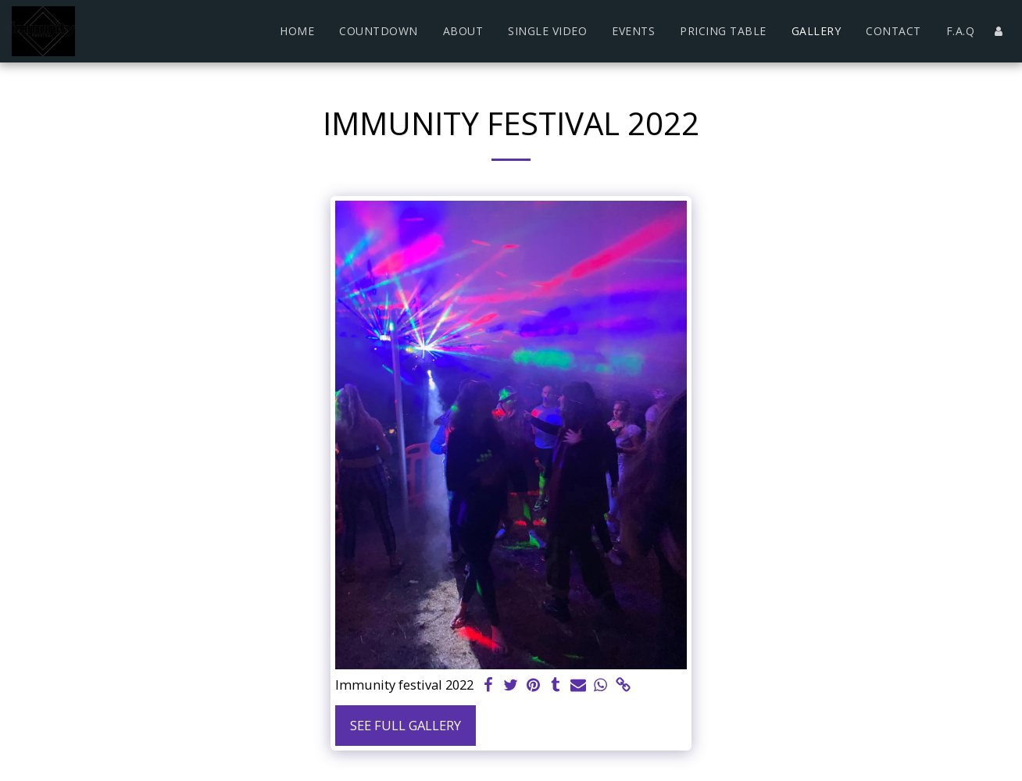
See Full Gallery (405, 725)
